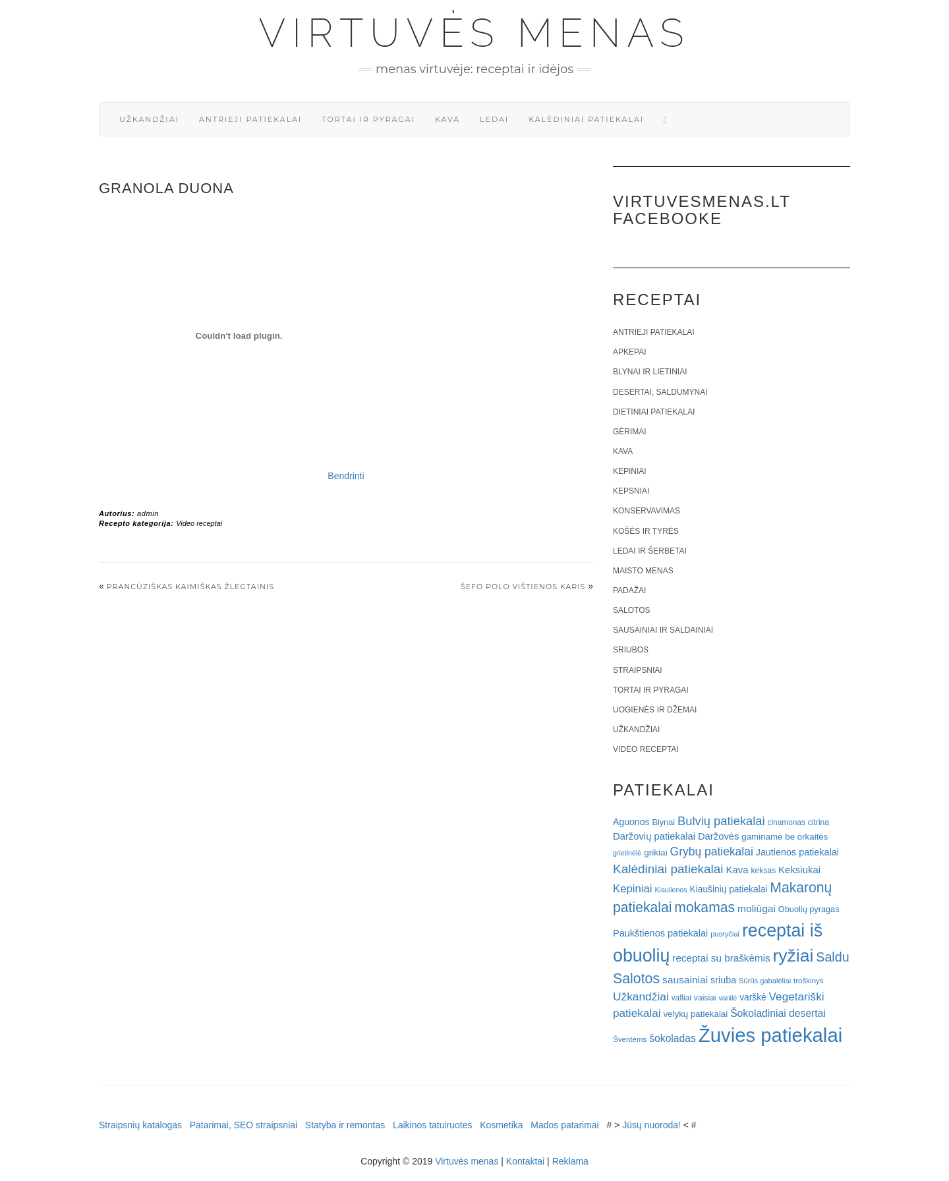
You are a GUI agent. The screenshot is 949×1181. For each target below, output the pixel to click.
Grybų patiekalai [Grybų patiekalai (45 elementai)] (711, 851)
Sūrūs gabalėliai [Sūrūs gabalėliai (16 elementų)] (765, 981)
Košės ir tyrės (646, 531)
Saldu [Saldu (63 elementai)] (832, 957)
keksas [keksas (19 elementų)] (763, 870)
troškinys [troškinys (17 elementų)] (808, 981)
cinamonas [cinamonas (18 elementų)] (786, 822)
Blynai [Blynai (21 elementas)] (663, 822)
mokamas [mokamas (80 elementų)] (704, 907)
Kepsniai (631, 491)
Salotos (631, 610)
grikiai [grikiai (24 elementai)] (656, 852)
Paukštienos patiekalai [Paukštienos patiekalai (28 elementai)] (660, 933)
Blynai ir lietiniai (650, 371)
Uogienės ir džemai (655, 709)
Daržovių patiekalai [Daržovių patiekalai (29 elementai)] (654, 836)
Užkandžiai (149, 119)
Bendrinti (346, 476)
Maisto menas (643, 570)
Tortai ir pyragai (368, 119)
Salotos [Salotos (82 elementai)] (636, 979)
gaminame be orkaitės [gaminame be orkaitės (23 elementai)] (784, 837)
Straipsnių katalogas (140, 1125)
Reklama (570, 1161)
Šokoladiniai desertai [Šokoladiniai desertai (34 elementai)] (778, 1013)
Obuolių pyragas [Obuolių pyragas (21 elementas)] (809, 909)
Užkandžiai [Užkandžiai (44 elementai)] (641, 996)
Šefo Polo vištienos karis (523, 586)
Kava (447, 119)
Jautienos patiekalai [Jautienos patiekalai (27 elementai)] (797, 852)
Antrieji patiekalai (250, 119)
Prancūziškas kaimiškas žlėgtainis (190, 586)
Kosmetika (501, 1125)
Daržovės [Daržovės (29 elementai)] (718, 836)
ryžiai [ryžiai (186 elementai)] (793, 955)
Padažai (629, 590)
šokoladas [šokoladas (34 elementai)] (672, 1038)
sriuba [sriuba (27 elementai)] (723, 980)
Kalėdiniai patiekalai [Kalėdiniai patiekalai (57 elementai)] (668, 869)
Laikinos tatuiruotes (433, 1125)
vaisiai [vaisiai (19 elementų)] (705, 997)
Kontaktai (525, 1161)
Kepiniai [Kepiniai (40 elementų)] (632, 888)
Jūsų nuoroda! (651, 1125)
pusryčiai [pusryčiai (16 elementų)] (724, 934)
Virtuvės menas (475, 33)
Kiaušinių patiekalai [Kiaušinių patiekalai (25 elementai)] (729, 889)
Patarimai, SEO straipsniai (243, 1125)
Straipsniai (637, 670)
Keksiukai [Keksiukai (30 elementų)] (799, 869)
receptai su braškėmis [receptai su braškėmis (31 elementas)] (721, 958)
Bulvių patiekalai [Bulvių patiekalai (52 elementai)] (721, 821)
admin (148, 513)
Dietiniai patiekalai (654, 412)
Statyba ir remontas (345, 1125)
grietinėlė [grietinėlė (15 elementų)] (627, 853)
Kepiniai (630, 471)
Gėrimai (630, 431)
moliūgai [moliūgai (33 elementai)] (756, 908)
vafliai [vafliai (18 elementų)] (681, 997)
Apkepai (629, 352)
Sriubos (630, 649)
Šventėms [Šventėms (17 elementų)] (630, 1039)
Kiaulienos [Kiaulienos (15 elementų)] (670, 890)
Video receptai (199, 523)
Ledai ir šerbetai (650, 551)
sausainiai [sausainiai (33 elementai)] (685, 979)
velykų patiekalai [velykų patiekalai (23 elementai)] (695, 1014)
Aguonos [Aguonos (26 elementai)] (631, 822)
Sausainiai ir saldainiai (663, 630)
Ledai (494, 119)
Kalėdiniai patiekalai (586, 119)
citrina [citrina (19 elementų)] (818, 822)
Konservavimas (646, 510)
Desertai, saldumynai (660, 392)
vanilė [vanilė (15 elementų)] (727, 998)
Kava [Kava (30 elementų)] (737, 869)
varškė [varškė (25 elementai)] (752, 997)
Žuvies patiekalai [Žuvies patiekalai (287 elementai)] (770, 1035)
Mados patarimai (565, 1125)
